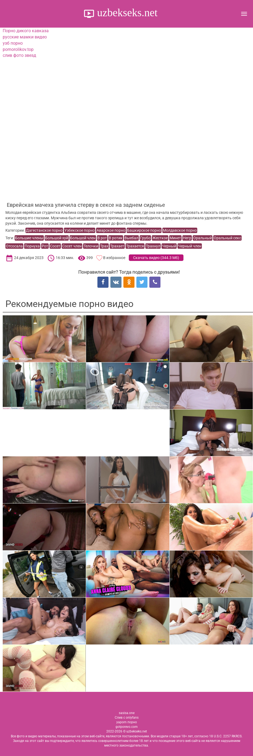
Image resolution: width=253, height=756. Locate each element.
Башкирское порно (144, 230)
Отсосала (14, 246)
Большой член (83, 238)
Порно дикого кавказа (26, 30)
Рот (45, 246)
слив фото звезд (19, 55)
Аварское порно (111, 230)
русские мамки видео (25, 37)
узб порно (13, 43)
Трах (104, 246)
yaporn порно (126, 722)
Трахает (117, 246)
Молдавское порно (180, 230)
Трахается (135, 246)
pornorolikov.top (18, 49)
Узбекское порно (79, 230)
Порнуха (32, 246)
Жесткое (160, 238)
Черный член (189, 246)
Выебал (131, 238)
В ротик (116, 238)
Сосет (55, 246)
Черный (169, 246)
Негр (187, 238)
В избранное (114, 258)
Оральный (202, 238)
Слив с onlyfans (127, 717)
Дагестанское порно (44, 230)
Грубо (145, 238)
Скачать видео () (156, 258)
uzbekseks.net (125, 12)
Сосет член (72, 246)
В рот (102, 238)
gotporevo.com (127, 727)
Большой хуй (56, 238)
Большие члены (29, 238)
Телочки (91, 246)
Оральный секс (227, 238)
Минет (175, 238)
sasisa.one (126, 713)
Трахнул (153, 246)
